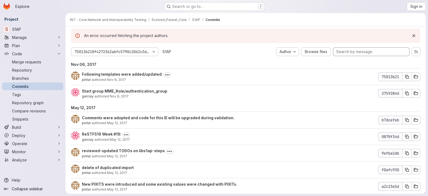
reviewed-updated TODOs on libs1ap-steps (123, 150)
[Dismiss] (414, 35)
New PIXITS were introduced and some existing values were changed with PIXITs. (159, 184)
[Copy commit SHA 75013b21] (407, 76)
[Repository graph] (32, 102)
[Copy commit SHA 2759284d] (407, 93)
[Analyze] (32, 160)
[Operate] (32, 143)
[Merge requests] (32, 62)
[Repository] (32, 70)
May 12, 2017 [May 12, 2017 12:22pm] (117, 123)
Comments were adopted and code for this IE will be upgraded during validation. (158, 117)
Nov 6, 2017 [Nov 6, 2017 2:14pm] (119, 96)
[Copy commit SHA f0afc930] (407, 170)
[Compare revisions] (32, 111)
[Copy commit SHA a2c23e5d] (407, 186)
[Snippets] (32, 119)
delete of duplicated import (108, 167)
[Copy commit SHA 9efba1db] (407, 153)
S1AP (166, 51)
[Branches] (32, 78)
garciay (88, 96)
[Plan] (32, 45)
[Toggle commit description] (167, 74)
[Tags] (32, 94)
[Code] (32, 53)
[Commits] (32, 86)
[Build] (32, 127)
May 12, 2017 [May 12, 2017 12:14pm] (120, 139)
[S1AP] (32, 29)
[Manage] (32, 37)
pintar (86, 80)
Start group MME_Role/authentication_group (124, 91)
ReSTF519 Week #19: (101, 134)
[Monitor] (32, 151)
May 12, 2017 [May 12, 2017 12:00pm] (117, 173)
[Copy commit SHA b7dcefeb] (407, 120)
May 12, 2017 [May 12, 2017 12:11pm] (117, 156)
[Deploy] (32, 135)
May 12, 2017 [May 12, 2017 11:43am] (117, 189)
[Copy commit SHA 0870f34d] (407, 136)
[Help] (32, 180)
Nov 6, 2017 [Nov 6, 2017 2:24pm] (116, 80)
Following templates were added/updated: (122, 74)
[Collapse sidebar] (32, 189)
